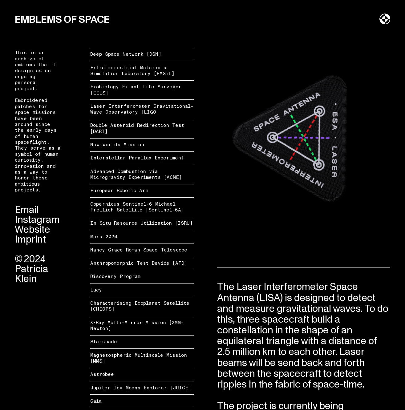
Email (27, 210)
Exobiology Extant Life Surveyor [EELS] (135, 89)
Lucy (96, 290)
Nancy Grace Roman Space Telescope (138, 250)
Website (32, 229)
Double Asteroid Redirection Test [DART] (137, 128)
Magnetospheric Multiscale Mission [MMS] (138, 358)
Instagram (37, 220)
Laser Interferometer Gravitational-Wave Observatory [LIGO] (141, 109)
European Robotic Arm (119, 190)
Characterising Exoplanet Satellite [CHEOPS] (139, 306)
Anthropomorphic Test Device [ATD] (138, 263)
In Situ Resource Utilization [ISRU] (141, 223)
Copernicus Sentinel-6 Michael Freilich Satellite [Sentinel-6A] (137, 207)
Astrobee (102, 374)
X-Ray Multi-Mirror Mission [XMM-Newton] (137, 325)
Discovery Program (115, 276)
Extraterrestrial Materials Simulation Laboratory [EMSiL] (132, 70)
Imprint (30, 239)
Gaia (96, 401)
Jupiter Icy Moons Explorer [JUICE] (140, 387)
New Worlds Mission (117, 144)
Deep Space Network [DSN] (125, 54)
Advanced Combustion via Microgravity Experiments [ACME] (136, 174)
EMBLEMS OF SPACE (62, 20)
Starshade (103, 341)
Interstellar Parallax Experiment (137, 158)
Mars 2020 (103, 236)
